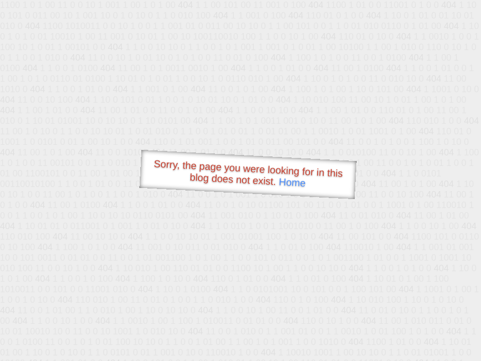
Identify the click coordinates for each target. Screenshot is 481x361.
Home (292, 182)
